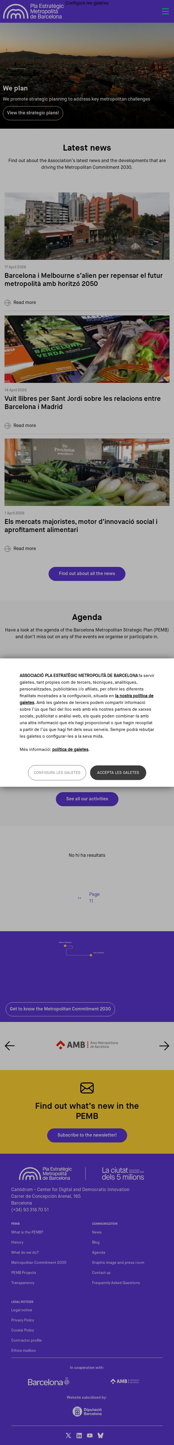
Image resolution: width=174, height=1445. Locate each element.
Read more (24, 303)
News (97, 1232)
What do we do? (25, 1253)
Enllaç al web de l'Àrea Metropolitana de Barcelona (87, 1044)
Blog (96, 1242)
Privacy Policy (22, 1320)
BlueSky (100, 1435)
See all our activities (87, 799)
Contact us (101, 1273)
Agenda (98, 1253)
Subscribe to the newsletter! (87, 1135)
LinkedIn (79, 1435)
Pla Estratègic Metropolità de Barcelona (33, 11)
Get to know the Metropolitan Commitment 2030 (60, 1009)
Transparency (22, 1283)
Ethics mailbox (23, 1351)
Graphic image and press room (118, 1263)
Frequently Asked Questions (116, 1283)
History (17, 1242)
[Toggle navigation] (165, 11)
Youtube (90, 1435)
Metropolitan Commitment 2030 (38, 1263)
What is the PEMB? (27, 1232)
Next (164, 1046)
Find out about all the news (87, 574)
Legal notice (21, 1310)
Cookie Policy (22, 1330)
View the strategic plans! (33, 113)
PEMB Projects (23, 1273)
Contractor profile (26, 1340)
